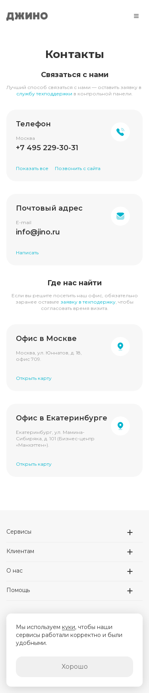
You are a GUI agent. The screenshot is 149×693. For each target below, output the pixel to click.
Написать (27, 253)
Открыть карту (34, 378)
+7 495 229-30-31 (47, 147)
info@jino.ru (38, 232)
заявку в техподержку (88, 302)
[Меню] (136, 16)
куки (68, 627)
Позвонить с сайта (78, 168)
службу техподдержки (44, 94)
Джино (27, 16)
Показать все (32, 168)
